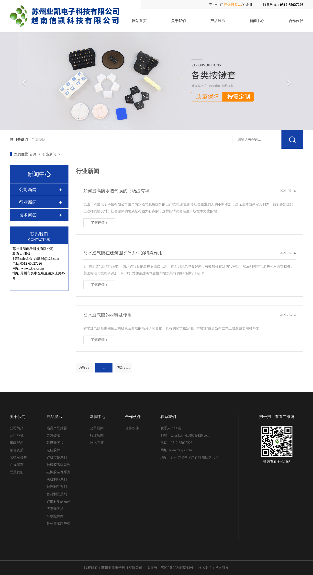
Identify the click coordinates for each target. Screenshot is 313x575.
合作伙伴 (296, 21)
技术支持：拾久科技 (213, 568)
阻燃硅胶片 (55, 443)
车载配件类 (55, 516)
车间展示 (16, 443)
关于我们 (178, 21)
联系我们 (16, 472)
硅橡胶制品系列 (58, 501)
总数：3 (84, 367)
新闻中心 (256, 21)
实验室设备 (18, 457)
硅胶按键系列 (56, 457)
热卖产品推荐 (56, 428)
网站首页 (139, 21)
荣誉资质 (16, 450)
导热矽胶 (38, 138)
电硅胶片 (53, 450)
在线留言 (16, 465)
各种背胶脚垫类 (58, 523)
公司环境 (16, 435)
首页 (33, 154)
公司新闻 (28, 189)
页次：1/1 (123, 367)
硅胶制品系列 (56, 487)
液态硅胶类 (55, 509)
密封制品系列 (56, 494)
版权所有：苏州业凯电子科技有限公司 (113, 568)
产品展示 (217, 21)
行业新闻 (50, 154)
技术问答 (28, 215)
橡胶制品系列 (56, 479)
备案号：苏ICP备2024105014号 (170, 568)
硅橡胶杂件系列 (58, 472)
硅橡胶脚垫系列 (58, 465)
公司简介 (16, 428)
